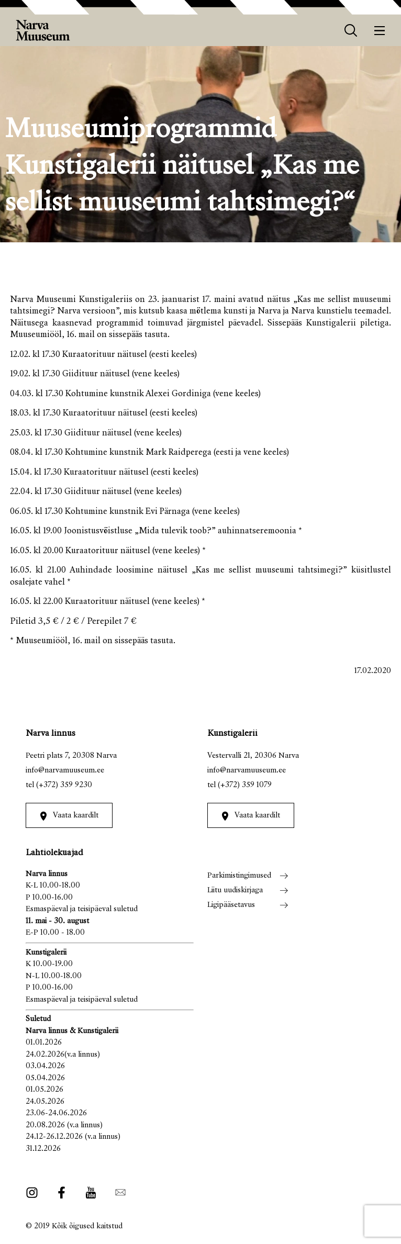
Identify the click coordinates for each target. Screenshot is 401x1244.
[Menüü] (380, 30)
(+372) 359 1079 (245, 785)
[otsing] (351, 30)
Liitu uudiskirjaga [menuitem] (235, 890)
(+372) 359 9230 (64, 785)
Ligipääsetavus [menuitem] (231, 905)
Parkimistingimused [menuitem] (239, 875)
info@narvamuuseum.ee (65, 770)
